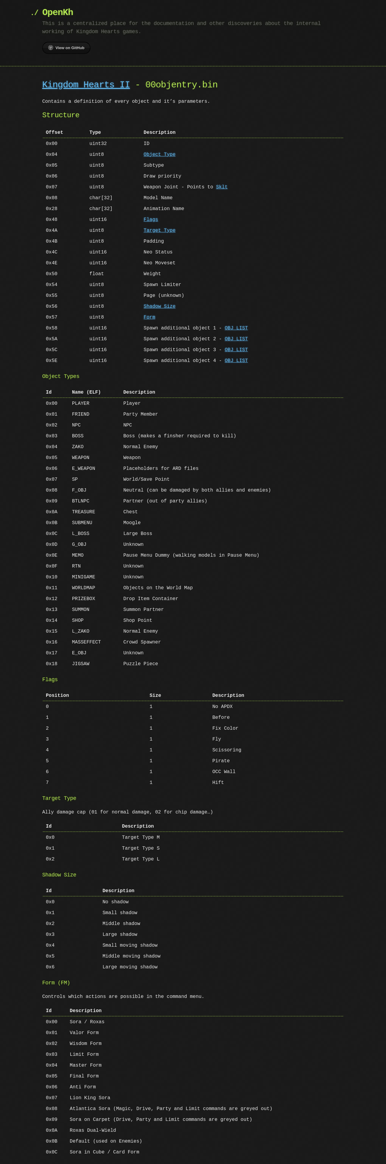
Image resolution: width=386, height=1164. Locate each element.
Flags (151, 219)
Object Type (160, 154)
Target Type (160, 230)
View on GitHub (66, 47)
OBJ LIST (236, 328)
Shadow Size (160, 306)
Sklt (221, 187)
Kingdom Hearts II (86, 85)
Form (149, 317)
